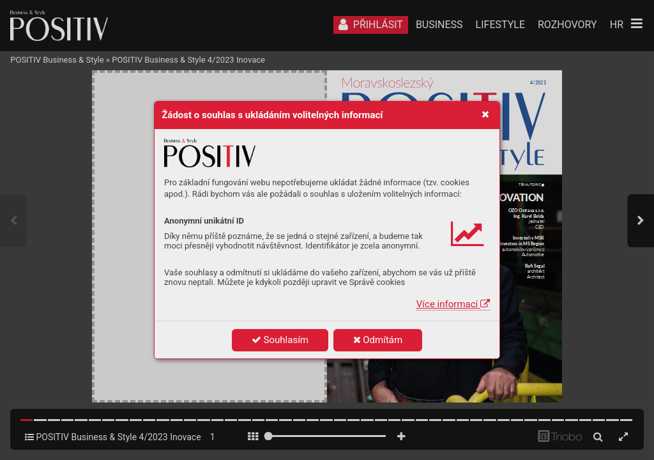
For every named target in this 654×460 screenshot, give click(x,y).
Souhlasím (280, 340)
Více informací (453, 304)
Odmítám (378, 340)
